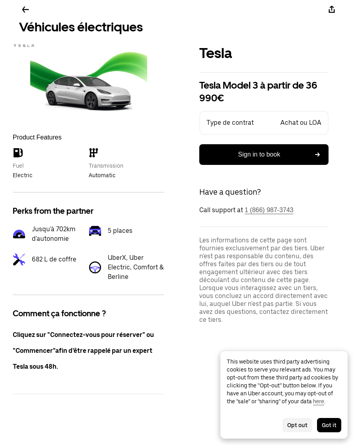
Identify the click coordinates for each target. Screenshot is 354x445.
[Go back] (25, 9)
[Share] (331, 9)
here (318, 401)
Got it (329, 425)
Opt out (297, 425)
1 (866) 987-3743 (269, 210)
